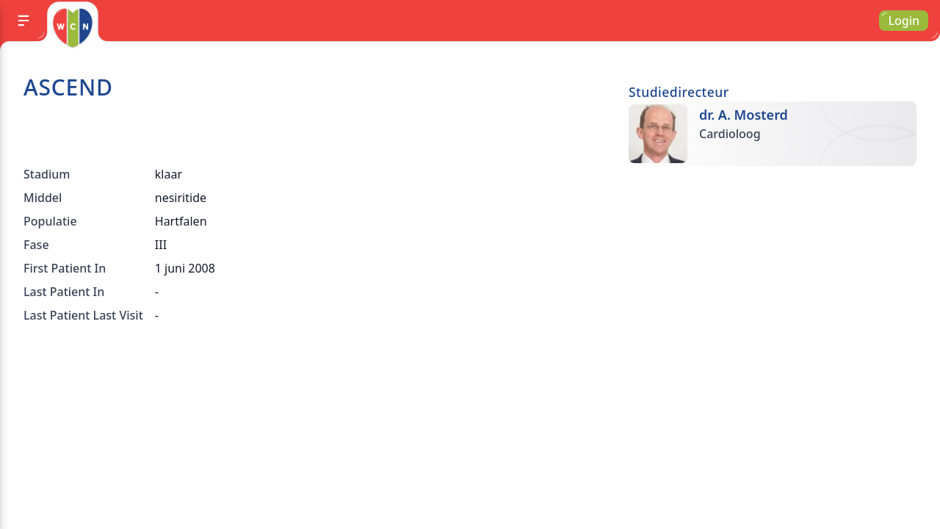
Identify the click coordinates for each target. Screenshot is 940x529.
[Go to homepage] (72, 27)
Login (903, 20)
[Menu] (23, 20)
